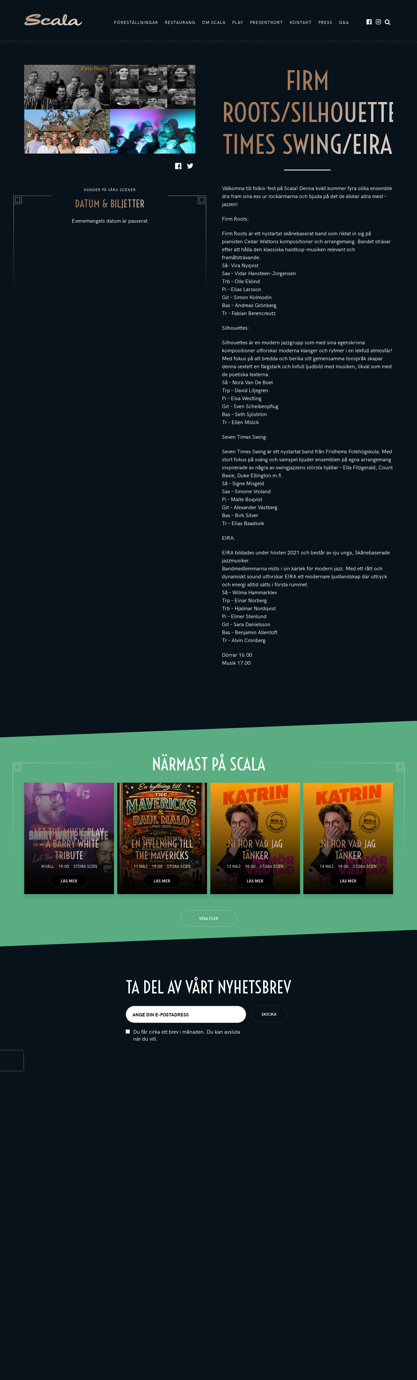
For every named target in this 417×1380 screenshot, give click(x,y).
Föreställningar (136, 22)
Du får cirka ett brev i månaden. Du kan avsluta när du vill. (186, 1035)
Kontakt (301, 22)
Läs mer (69, 880)
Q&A (344, 22)
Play (237, 22)
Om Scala (214, 22)
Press (325, 22)
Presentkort (266, 22)
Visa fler (208, 918)
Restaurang (180, 22)
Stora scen (85, 866)
